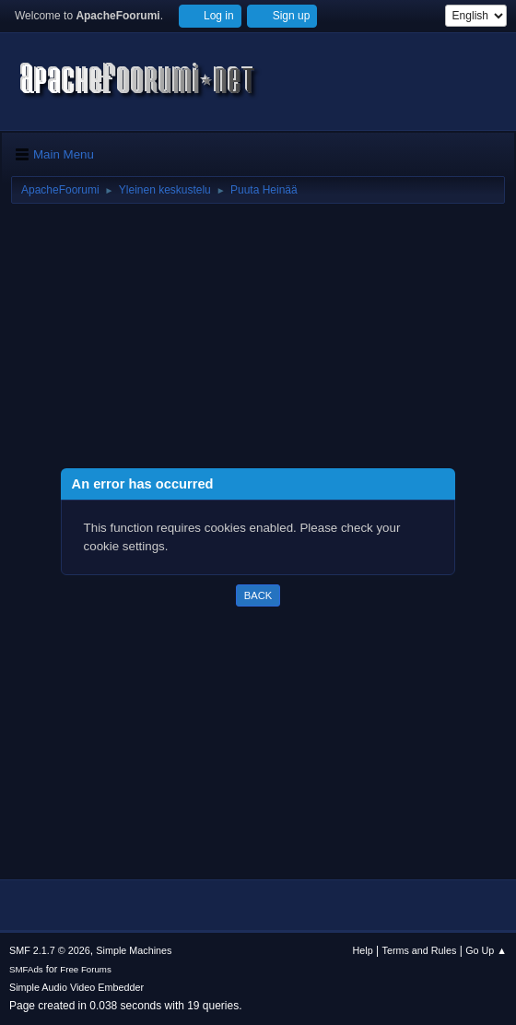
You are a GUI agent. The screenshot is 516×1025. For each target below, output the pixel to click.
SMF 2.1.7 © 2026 (49, 950)
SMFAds (26, 969)
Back (258, 595)
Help (363, 950)
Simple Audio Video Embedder (76, 987)
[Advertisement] (258, 339)
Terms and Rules (419, 950)
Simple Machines (133, 950)
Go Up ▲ (486, 950)
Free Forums (85, 969)
